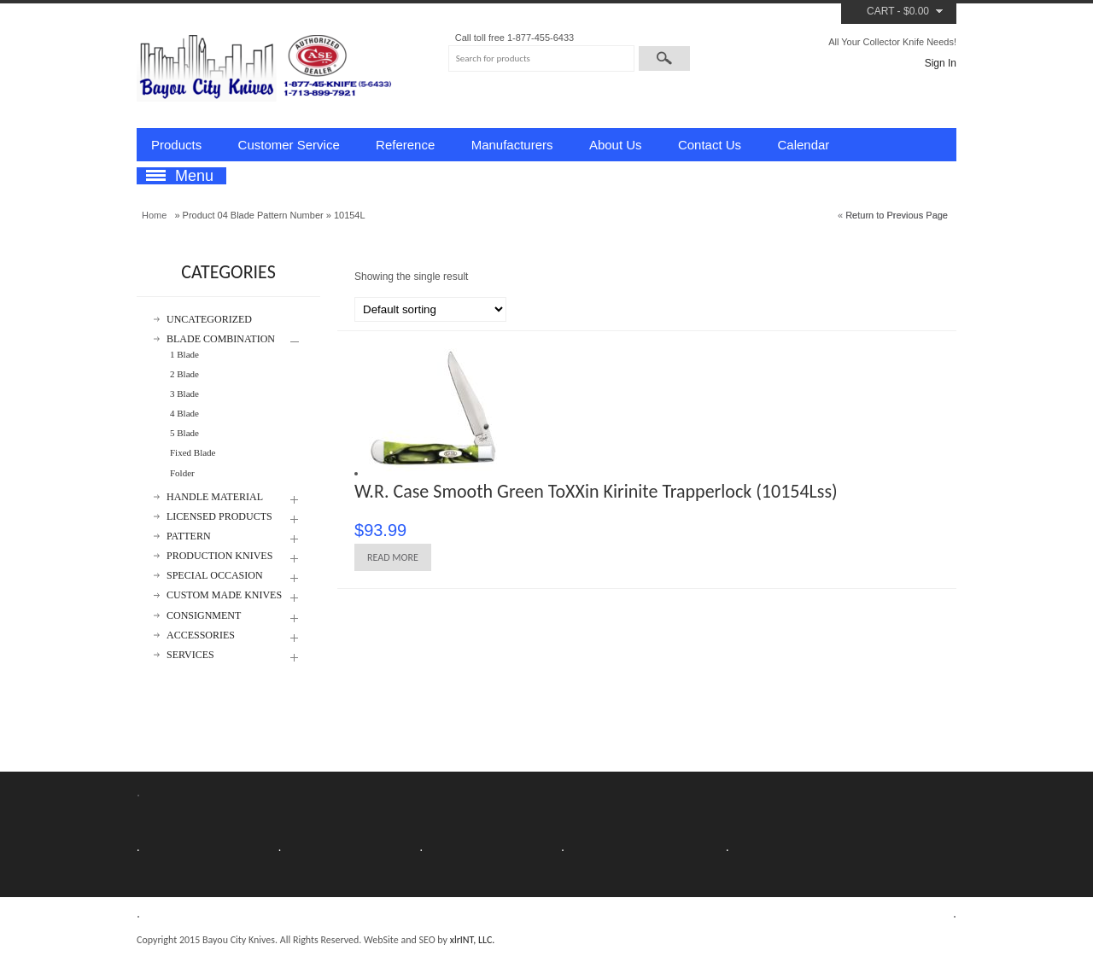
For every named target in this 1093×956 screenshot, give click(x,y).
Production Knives (219, 556)
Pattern (189, 536)
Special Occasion (215, 575)
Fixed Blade (192, 452)
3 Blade (184, 393)
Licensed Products (219, 516)
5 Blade (184, 433)
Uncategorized (209, 319)
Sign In (940, 63)
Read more (392, 557)
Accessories (201, 635)
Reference (405, 144)
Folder (182, 473)
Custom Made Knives (224, 595)
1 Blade (184, 354)
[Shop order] (430, 309)
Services (190, 655)
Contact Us (709, 144)
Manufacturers (512, 144)
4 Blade (184, 413)
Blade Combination (221, 339)
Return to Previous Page (896, 215)
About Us (615, 144)
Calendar (803, 144)
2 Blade (184, 374)
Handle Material (215, 497)
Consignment (204, 615)
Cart (880, 11)
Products (176, 144)
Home (154, 215)
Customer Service (289, 144)
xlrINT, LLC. (472, 940)
